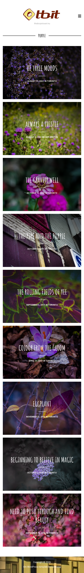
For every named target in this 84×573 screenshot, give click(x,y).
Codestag (56, 566)
